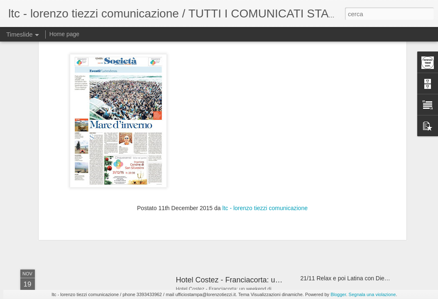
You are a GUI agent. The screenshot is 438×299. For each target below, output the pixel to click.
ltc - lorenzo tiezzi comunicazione (265, 123)
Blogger (338, 294)
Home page (64, 34)
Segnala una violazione (372, 294)
